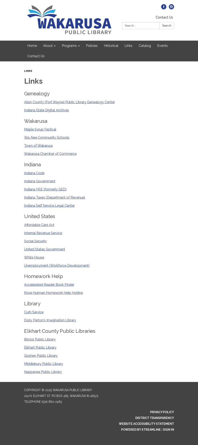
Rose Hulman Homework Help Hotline (53, 293)
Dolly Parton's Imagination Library (50, 320)
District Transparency (154, 418)
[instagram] (171, 8)
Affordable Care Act (39, 225)
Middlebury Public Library (43, 364)
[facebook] (163, 8)
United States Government (44, 249)
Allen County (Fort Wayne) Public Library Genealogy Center (69, 102)
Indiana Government (39, 181)
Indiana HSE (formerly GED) (45, 189)
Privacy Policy (162, 412)
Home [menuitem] (32, 46)
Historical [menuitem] (111, 46)
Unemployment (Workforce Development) (57, 265)
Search (166, 25)
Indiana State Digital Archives (46, 110)
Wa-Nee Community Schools (46, 137)
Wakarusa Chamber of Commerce (50, 154)
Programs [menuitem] (69, 46)
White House (34, 257)
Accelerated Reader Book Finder (49, 285)
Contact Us (164, 17)
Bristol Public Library (40, 339)
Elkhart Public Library (40, 347)
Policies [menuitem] (92, 46)
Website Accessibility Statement (146, 423)
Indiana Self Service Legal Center (49, 206)
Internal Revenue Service (43, 233)
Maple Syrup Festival (40, 129)
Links (28, 71)
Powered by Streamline (141, 429)
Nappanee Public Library (43, 372)
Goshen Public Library (41, 356)
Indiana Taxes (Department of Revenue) (54, 197)
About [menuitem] (48, 46)
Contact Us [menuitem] (36, 56)
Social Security (35, 241)
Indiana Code (34, 173)
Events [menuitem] (162, 46)
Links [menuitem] (128, 46)
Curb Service (34, 312)
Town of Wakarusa (38, 146)
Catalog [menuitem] (145, 46)
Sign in (168, 429)
